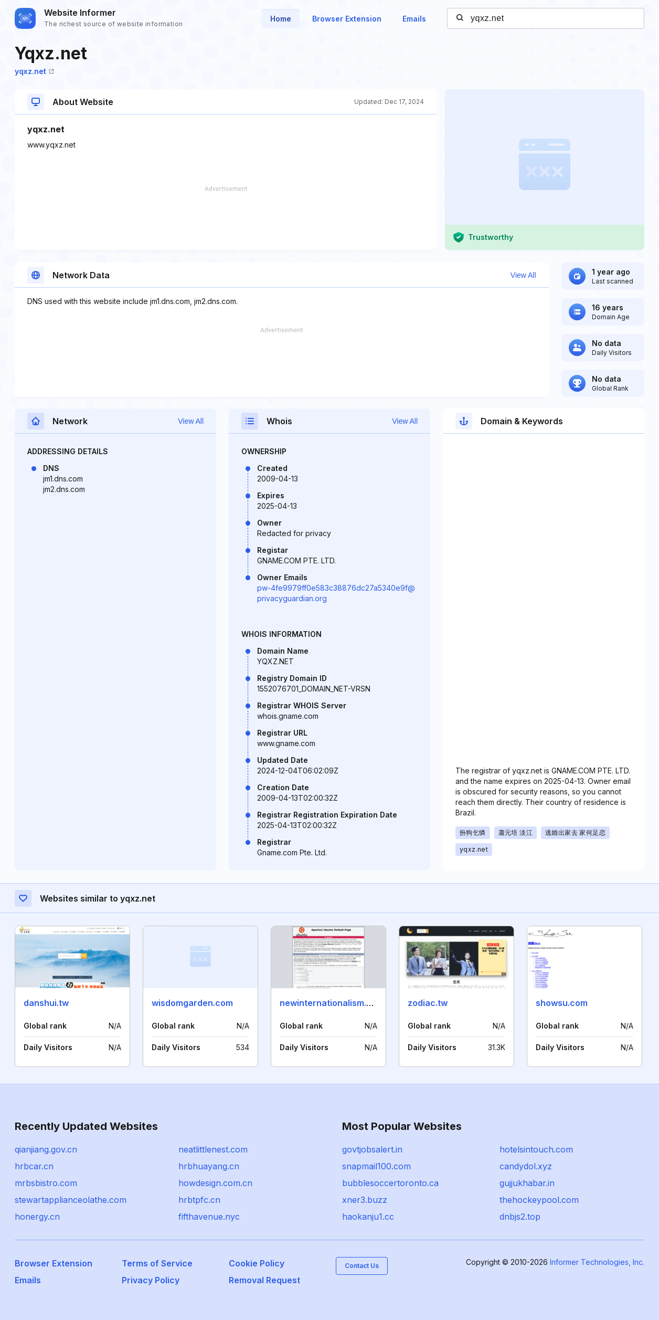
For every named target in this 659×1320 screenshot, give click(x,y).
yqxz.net (34, 71)
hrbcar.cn (34, 1166)
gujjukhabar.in (527, 1183)
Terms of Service (157, 1263)
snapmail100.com (376, 1166)
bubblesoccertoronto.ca (390, 1183)
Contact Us (362, 1266)
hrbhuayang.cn (208, 1166)
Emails (414, 18)
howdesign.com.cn (215, 1183)
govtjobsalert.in (372, 1149)
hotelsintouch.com (536, 1149)
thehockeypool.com (539, 1200)
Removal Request (264, 1280)
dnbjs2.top (519, 1216)
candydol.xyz (525, 1166)
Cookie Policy (256, 1263)
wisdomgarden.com (192, 1003)
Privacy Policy (150, 1280)
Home (280, 18)
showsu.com (562, 1003)
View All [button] (523, 275)
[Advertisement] (225, 218)
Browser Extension (346, 18)
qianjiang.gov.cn (46, 1149)
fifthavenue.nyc (209, 1216)
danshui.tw (46, 1003)
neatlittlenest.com (213, 1149)
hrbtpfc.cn (199, 1200)
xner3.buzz (364, 1200)
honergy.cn (37, 1216)
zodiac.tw (428, 1003)
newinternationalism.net (330, 1003)
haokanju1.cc (368, 1216)
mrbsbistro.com (46, 1183)
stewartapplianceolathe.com (70, 1200)
